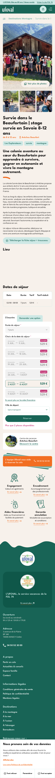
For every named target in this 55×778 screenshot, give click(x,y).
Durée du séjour (12, 325)
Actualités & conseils (13, 667)
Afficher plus (8, 760)
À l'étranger (9, 725)
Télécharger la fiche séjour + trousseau (27, 240)
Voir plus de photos (35, 84)
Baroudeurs (8, 730)
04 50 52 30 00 (42, 461)
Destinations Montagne (20, 18)
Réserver (27, 418)
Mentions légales (11, 698)
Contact (7, 675)
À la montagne (10, 712)
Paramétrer (27, 773)
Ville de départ (12, 405)
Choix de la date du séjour (17, 337)
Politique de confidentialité (16, 694)
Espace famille (10, 671)
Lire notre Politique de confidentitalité (17, 765)
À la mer (7, 716)
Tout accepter (45, 773)
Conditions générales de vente (18, 689)
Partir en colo (9, 662)
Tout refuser (10, 773)
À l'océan (7, 721)
